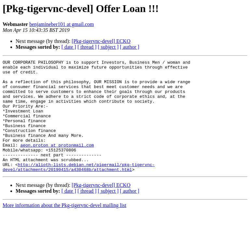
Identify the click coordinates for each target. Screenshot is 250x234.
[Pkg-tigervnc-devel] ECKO (101, 41)
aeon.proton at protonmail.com (57, 162)
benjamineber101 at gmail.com (61, 24)
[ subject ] (108, 47)
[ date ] (68, 47)
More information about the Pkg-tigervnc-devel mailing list (64, 227)
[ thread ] (87, 47)
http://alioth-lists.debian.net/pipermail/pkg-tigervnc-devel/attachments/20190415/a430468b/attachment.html (79, 189)
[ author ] (129, 47)
